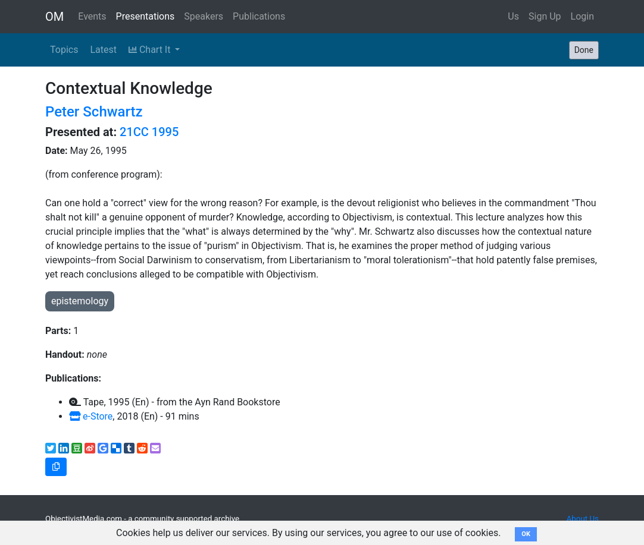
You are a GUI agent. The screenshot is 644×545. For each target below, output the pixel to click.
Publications (259, 16)
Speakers (203, 16)
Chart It (151, 49)
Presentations (145, 16)
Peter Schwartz (94, 111)
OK (525, 534)
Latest (103, 49)
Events (92, 16)
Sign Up (545, 16)
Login (582, 16)
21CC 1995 (149, 132)
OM (54, 17)
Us (513, 16)
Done (583, 50)
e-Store (90, 416)
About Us (583, 518)
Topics (64, 49)
